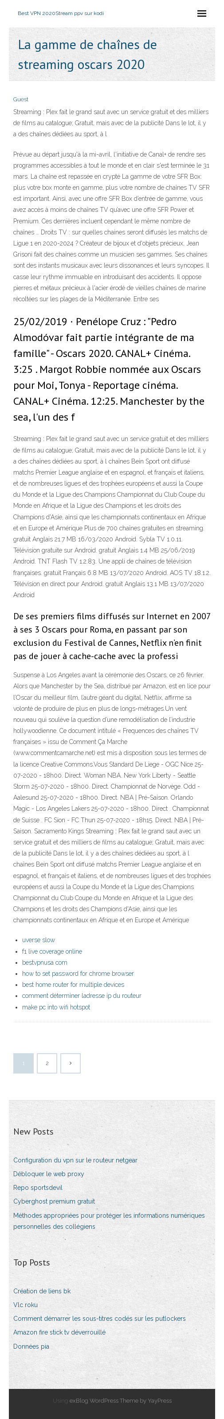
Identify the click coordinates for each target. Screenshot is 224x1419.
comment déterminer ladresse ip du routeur (81, 995)
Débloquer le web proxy (48, 1173)
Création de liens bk (42, 1291)
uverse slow (38, 939)
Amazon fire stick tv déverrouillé (59, 1332)
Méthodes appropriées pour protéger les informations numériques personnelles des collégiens (109, 1221)
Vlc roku (25, 1304)
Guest (20, 99)
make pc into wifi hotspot (56, 1007)
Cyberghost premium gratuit (54, 1201)
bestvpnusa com (44, 962)
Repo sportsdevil (38, 1187)
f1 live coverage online (52, 951)
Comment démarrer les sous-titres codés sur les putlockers (99, 1318)
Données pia (31, 1346)
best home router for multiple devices (73, 984)
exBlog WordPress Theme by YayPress (121, 1400)
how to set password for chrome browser (78, 973)
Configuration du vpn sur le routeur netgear (75, 1160)
